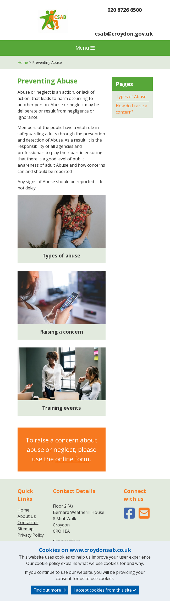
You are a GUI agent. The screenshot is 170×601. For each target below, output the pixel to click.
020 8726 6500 (120, 10)
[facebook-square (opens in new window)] (129, 516)
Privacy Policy (31, 535)
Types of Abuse (131, 96)
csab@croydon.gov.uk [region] (124, 29)
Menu (85, 47)
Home (23, 62)
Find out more (50, 590)
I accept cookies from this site (105, 590)
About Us (27, 516)
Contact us (28, 522)
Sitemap (26, 529)
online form (72, 458)
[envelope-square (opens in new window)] (144, 516)
